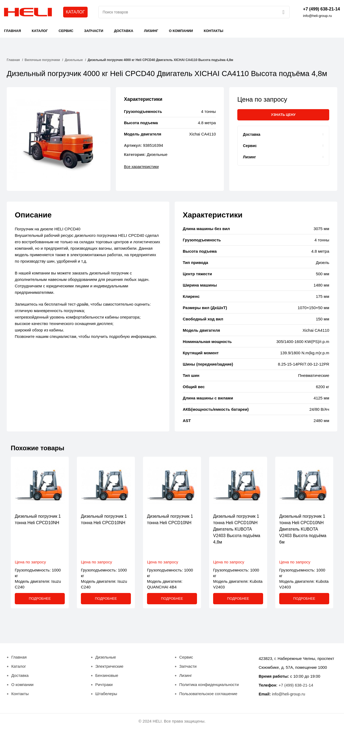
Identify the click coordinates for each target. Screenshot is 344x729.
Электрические (109, 666)
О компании (22, 684)
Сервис (186, 657)
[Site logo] (28, 11)
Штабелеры (106, 693)
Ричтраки (104, 684)
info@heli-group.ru (288, 694)
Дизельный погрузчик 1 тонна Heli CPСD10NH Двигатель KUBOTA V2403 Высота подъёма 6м (302, 529)
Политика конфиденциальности (209, 684)
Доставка (19, 675)
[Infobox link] (321, 12)
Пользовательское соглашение (208, 693)
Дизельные (74, 60)
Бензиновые (106, 675)
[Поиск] (194, 12)
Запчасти (187, 666)
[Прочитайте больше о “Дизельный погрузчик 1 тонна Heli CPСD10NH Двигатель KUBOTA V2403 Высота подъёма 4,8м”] (238, 598)
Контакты (20, 693)
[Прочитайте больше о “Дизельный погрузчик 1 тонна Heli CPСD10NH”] (40, 598)
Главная (14, 60)
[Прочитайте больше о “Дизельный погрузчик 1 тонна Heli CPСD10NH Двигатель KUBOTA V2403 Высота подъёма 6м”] (304, 598)
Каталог (18, 666)
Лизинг (185, 675)
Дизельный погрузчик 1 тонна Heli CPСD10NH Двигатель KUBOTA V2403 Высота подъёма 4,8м (236, 529)
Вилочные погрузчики (43, 60)
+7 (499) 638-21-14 (295, 685)
